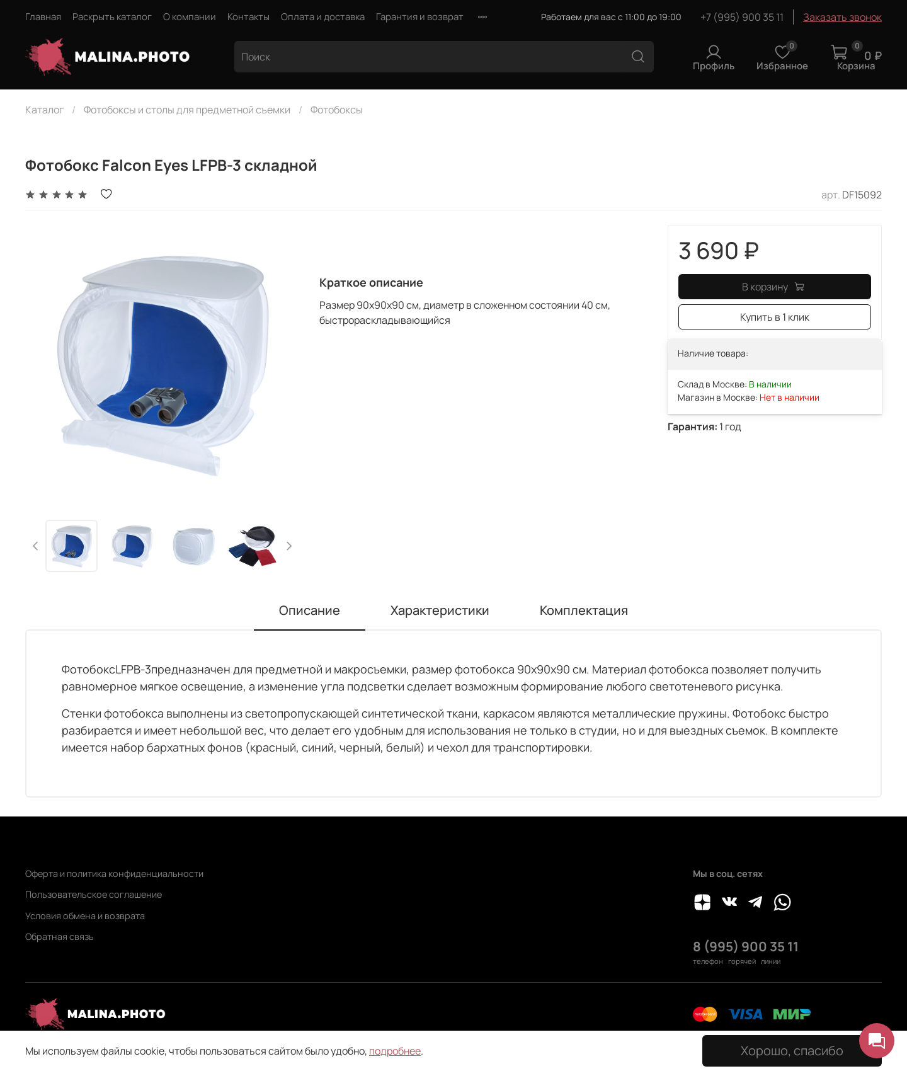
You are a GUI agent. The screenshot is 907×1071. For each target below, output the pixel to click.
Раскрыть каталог (112, 16)
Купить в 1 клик (774, 317)
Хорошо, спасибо (792, 1050)
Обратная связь (59, 936)
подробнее (395, 1051)
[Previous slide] (35, 546)
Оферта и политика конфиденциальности (114, 873)
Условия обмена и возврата (85, 916)
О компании (189, 16)
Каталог (44, 110)
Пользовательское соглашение (93, 894)
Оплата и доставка (323, 16)
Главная (43, 16)
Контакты (248, 16)
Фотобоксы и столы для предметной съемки (187, 110)
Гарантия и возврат (420, 16)
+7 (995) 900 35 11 (742, 17)
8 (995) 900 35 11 (746, 946)
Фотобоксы (337, 110)
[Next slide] (288, 546)
